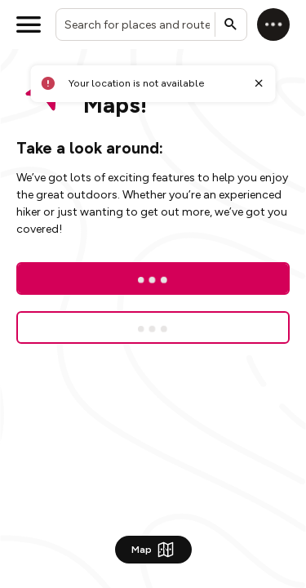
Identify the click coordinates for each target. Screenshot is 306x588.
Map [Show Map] (153, 549)
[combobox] (151, 24)
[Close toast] (258, 83)
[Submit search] (231, 24)
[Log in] (273, 24)
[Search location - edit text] (151, 24)
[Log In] (153, 278)
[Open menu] (28, 24)
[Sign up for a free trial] (153, 327)
